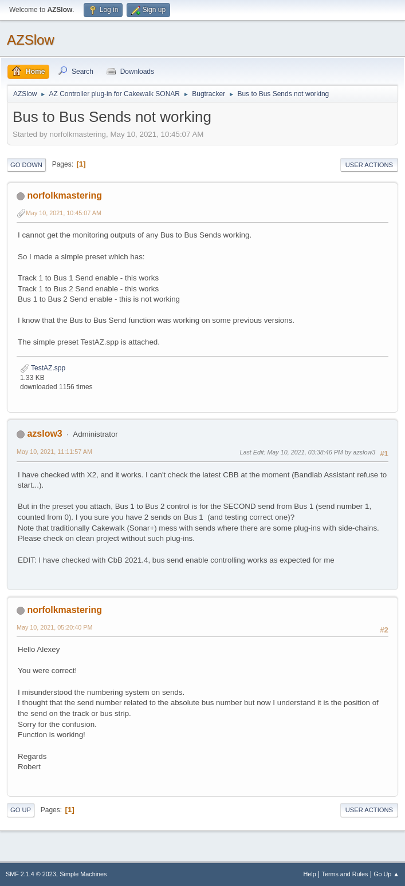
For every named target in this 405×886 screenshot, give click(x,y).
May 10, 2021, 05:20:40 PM (54, 627)
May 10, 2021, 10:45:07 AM (63, 212)
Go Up (20, 809)
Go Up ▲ (386, 874)
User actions (369, 164)
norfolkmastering (64, 195)
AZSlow (30, 40)
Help (310, 874)
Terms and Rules (345, 874)
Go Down (26, 164)
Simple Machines (83, 874)
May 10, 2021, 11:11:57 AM (54, 451)
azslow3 (44, 433)
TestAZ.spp (42, 368)
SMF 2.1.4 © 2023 (31, 874)
